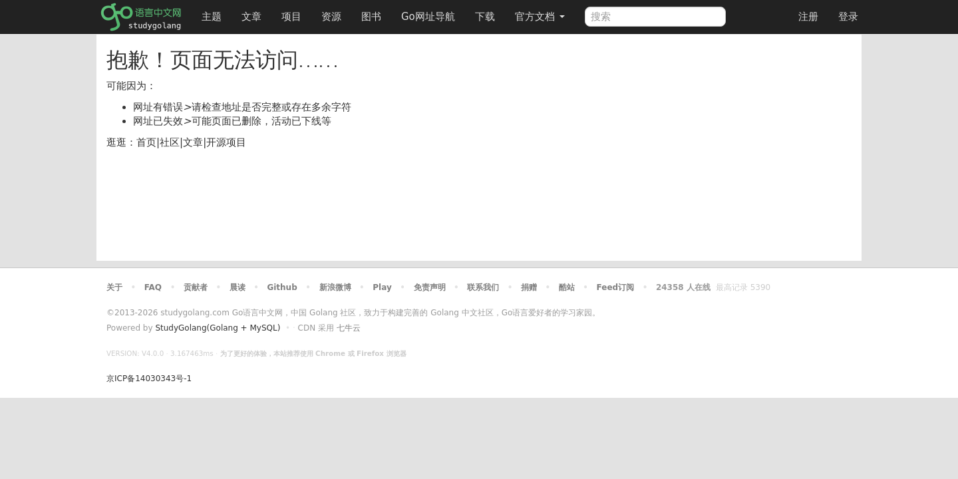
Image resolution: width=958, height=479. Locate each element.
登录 (848, 17)
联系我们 (483, 287)
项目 (291, 17)
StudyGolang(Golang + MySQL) (217, 328)
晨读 (237, 287)
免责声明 (430, 287)
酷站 (567, 287)
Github (282, 287)
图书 (371, 17)
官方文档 (540, 17)
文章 (251, 17)
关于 (114, 287)
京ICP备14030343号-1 (149, 378)
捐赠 (529, 287)
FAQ (153, 287)
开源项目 (226, 142)
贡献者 (196, 287)
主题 (212, 17)
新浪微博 (335, 287)
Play (382, 287)
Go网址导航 (429, 13)
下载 (485, 17)
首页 (146, 142)
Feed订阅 (616, 287)
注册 (808, 17)
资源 (331, 17)
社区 (170, 142)
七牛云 (349, 328)
